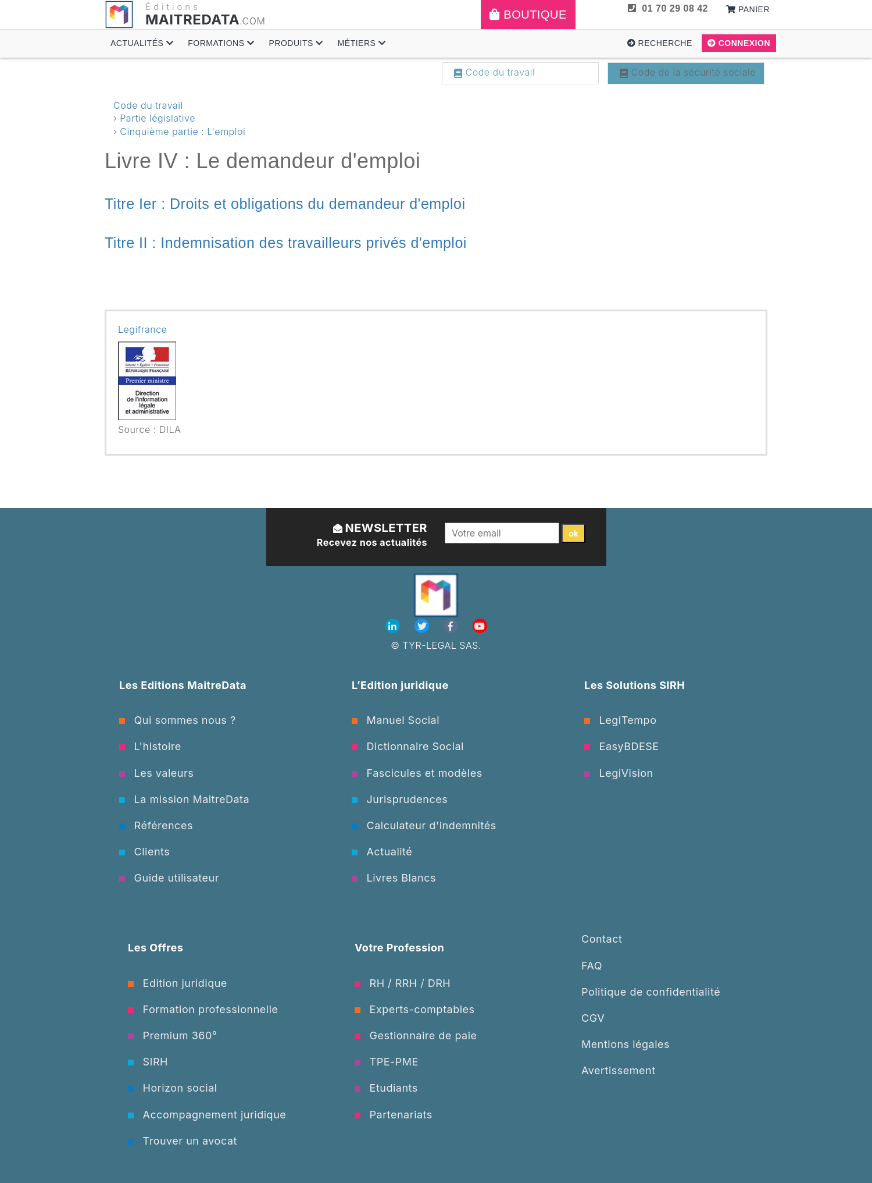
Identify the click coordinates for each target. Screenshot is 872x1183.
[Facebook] (452, 626)
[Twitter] (423, 626)
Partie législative (157, 118)
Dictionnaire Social (408, 746)
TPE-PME (387, 1062)
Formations (221, 43)
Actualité (382, 851)
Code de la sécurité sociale (688, 72)
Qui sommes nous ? (177, 720)
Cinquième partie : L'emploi (182, 131)
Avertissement (618, 1070)
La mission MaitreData (184, 799)
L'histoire (150, 746)
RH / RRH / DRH (403, 983)
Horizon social (172, 1088)
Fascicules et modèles (417, 773)
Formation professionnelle (203, 1009)
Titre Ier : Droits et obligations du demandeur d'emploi (285, 204)
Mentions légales (625, 1044)
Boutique (528, 14)
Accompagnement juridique (207, 1115)
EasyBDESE (621, 746)
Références (156, 825)
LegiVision (618, 773)
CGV (593, 1018)
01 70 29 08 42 (668, 8)
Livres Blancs (394, 878)
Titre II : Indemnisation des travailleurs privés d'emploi (286, 243)
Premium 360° (172, 1035)
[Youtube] (480, 626)
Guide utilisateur (169, 878)
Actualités (141, 43)
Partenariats (394, 1115)
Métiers (362, 43)
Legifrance (142, 329)
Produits (296, 43)
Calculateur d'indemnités (424, 825)
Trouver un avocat (182, 1141)
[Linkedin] (394, 626)
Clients (144, 851)
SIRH (148, 1062)
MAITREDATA (192, 19)
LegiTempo (620, 720)
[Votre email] (502, 533)
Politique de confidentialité (650, 992)
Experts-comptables (415, 1009)
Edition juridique (177, 983)
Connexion (738, 43)
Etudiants (386, 1088)
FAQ (591, 966)
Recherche (659, 43)
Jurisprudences (400, 799)
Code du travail (494, 72)
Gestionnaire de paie (416, 1035)
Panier (748, 9)
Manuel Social (395, 720)
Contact (601, 939)
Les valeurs (156, 773)
